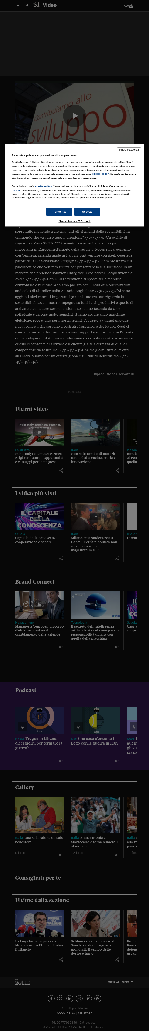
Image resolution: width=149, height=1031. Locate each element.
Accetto (87, 211)
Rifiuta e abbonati (129, 149)
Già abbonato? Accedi (75, 221)
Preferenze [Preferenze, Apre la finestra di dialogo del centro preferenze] (59, 211)
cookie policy (100, 173)
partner (16, 190)
